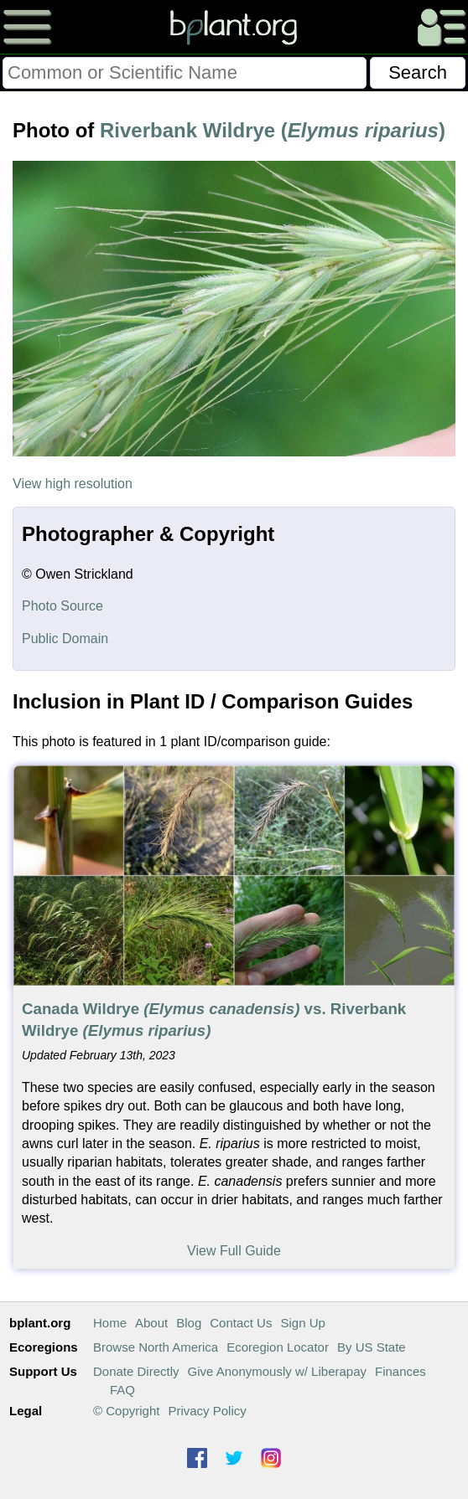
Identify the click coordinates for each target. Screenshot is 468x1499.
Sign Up (302, 1323)
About (151, 1323)
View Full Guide (234, 1251)
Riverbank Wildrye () (272, 130)
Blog (188, 1323)
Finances (400, 1371)
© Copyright (126, 1411)
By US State (371, 1347)
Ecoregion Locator (277, 1347)
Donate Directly (136, 1371)
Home (110, 1323)
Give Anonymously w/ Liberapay (277, 1371)
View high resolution (73, 483)
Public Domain (65, 638)
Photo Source (62, 606)
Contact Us (241, 1323)
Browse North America (155, 1347)
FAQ (122, 1390)
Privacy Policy (207, 1411)
